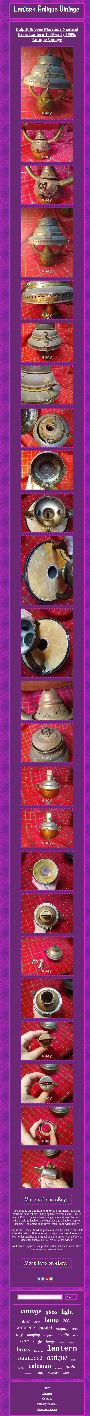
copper (49, 1335)
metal (75, 1328)
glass (52, 1311)
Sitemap (47, 1393)
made (62, 1342)
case (66, 1372)
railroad (53, 1372)
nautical (30, 1358)
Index (46, 1387)
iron (73, 1359)
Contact (47, 1398)
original (62, 1328)
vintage (31, 1311)
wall (75, 1335)
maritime (28, 1373)
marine (21, 1367)
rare (24, 1341)
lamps (50, 1341)
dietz (71, 1342)
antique (57, 1357)
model (45, 1327)
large (39, 1372)
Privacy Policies (46, 1404)
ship (19, 1334)
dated (26, 1321)
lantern (62, 1349)
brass (23, 1349)
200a (67, 1320)
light (67, 1311)
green (37, 1321)
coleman (40, 1365)
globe (71, 1366)
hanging (33, 1334)
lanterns (38, 1351)
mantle (63, 1334)
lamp (51, 1319)
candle (58, 1368)
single (37, 1342)
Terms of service (47, 1409)
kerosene (25, 1327)
